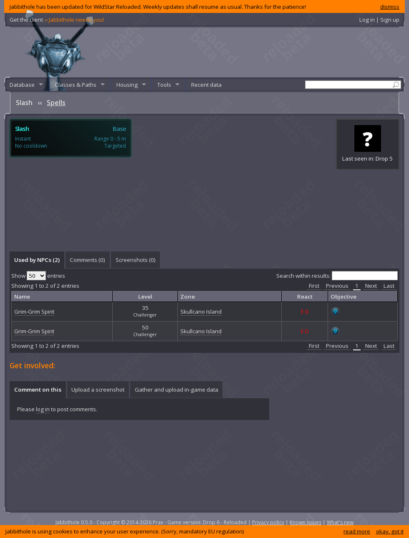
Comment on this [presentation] (37, 389)
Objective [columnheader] (343, 296)
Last (389, 285)
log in (43, 409)
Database (22, 84)
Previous (337, 285)
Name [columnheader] (22, 296)
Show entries (38, 275)
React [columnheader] (305, 296)
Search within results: (337, 275)
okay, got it (390, 531)
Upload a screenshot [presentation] (97, 389)
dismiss (389, 6)
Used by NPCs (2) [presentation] (37, 260)
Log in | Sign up (379, 19)
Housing (127, 84)
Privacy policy (268, 522)
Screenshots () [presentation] (136, 260)
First (314, 285)
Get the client (57, 19)
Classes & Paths (75, 84)
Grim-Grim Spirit (34, 311)
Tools (164, 84)
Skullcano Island (201, 311)
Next (371, 285)
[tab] (37, 259)
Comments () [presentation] (87, 260)
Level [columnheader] (145, 296)
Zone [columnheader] (187, 296)
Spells (56, 102)
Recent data (206, 84)
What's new (340, 522)
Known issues (305, 522)
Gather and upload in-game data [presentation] (176, 389)
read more (356, 531)
